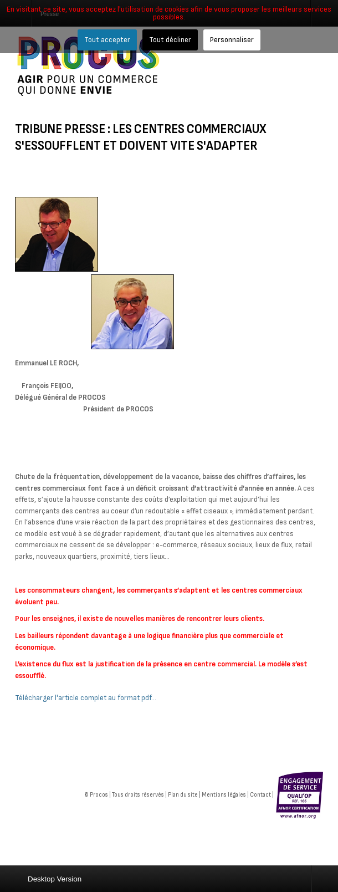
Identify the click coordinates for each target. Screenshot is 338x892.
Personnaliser (232, 39)
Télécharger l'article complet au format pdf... (85, 698)
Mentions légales (224, 794)
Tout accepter (107, 39)
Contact (260, 794)
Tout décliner (170, 39)
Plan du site (183, 794)
